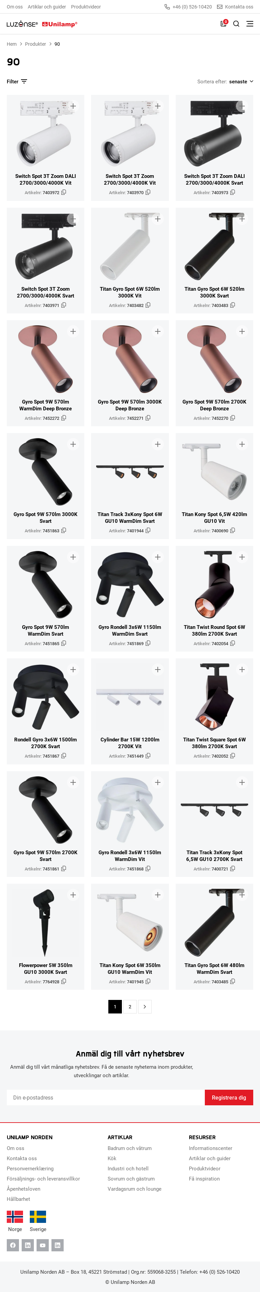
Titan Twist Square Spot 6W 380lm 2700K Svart (214, 743)
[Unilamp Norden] (42, 23)
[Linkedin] (28, 1245)
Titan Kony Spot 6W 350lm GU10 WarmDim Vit (130, 968)
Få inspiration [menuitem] (204, 1178)
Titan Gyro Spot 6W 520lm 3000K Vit (130, 292)
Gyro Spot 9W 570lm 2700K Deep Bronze (214, 405)
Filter (17, 81)
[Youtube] (43, 1245)
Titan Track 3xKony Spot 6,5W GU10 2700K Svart (214, 855)
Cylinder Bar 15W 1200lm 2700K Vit (130, 743)
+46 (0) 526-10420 (188, 7)
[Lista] (223, 23)
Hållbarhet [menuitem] (18, 1198)
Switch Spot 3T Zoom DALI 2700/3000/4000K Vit (45, 179)
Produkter (35, 44)
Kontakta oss (235, 7)
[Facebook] (13, 1245)
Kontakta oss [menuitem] (22, 1158)
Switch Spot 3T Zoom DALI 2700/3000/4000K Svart (214, 179)
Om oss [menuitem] (15, 6)
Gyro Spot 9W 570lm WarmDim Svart (45, 630)
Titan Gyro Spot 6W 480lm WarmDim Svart (214, 968)
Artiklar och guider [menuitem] (47, 6)
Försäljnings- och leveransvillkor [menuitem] (43, 1178)
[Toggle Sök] (236, 23)
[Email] (106, 1097)
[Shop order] (240, 81)
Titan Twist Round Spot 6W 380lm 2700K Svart (214, 630)
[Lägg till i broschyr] (73, 106)
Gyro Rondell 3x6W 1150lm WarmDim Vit (130, 855)
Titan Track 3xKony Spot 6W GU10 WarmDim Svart (130, 517)
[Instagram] (57, 1245)
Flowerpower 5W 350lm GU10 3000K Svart (45, 968)
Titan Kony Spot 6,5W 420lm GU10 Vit (214, 517)
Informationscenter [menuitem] (210, 1148)
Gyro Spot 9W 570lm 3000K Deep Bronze (130, 405)
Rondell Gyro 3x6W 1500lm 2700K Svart (45, 743)
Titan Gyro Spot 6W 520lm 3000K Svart (214, 292)
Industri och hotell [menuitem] (128, 1168)
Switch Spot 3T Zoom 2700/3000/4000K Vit (130, 179)
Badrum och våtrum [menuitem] (130, 1148)
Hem (12, 44)
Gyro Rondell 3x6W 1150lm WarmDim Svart (130, 630)
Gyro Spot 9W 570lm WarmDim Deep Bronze (45, 405)
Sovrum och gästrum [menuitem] (131, 1178)
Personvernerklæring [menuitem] (30, 1168)
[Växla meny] (249, 23)
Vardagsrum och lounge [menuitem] (134, 1188)
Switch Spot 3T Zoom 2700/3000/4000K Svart (45, 292)
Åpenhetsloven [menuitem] (23, 1188)
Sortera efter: (212, 81)
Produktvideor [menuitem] (86, 6)
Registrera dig (229, 1097)
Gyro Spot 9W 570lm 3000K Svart (46, 517)
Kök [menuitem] (112, 1158)
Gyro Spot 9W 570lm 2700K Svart (46, 855)
